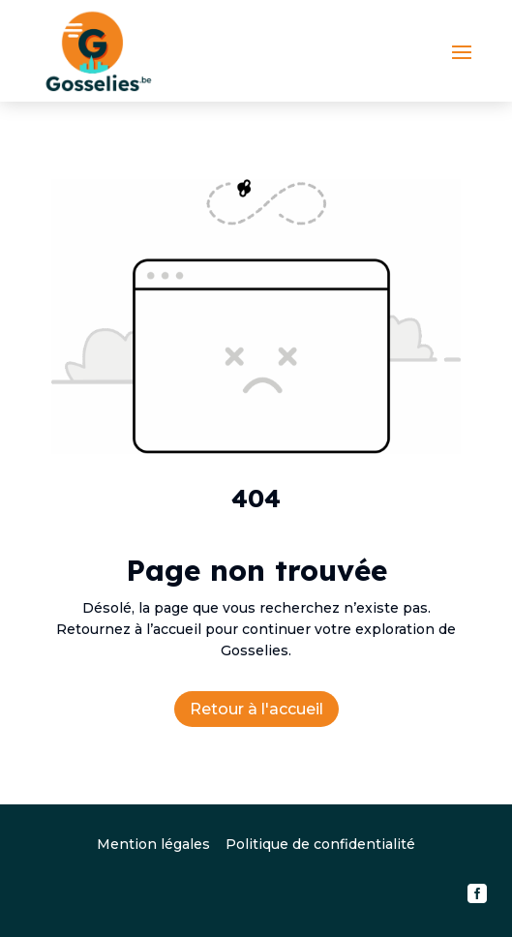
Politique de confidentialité (320, 844)
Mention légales (153, 844)
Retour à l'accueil (256, 709)
